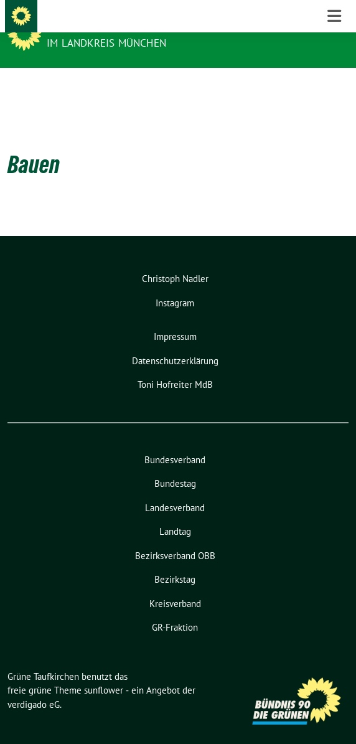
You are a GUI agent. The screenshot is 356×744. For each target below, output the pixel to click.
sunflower (103, 671)
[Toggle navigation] (334, 87)
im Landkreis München (106, 43)
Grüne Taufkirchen (103, 26)
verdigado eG (33, 685)
